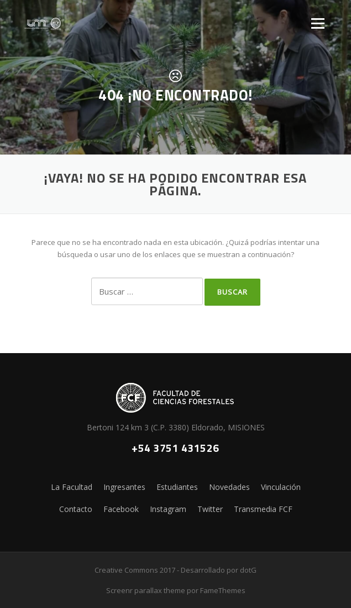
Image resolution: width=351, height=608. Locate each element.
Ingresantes (124, 487)
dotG (248, 570)
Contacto (75, 509)
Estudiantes (177, 487)
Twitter (210, 509)
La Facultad (71, 487)
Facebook (121, 509)
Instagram (168, 509)
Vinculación (281, 487)
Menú (317, 23)
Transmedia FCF (263, 509)
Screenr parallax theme (145, 590)
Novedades (229, 487)
